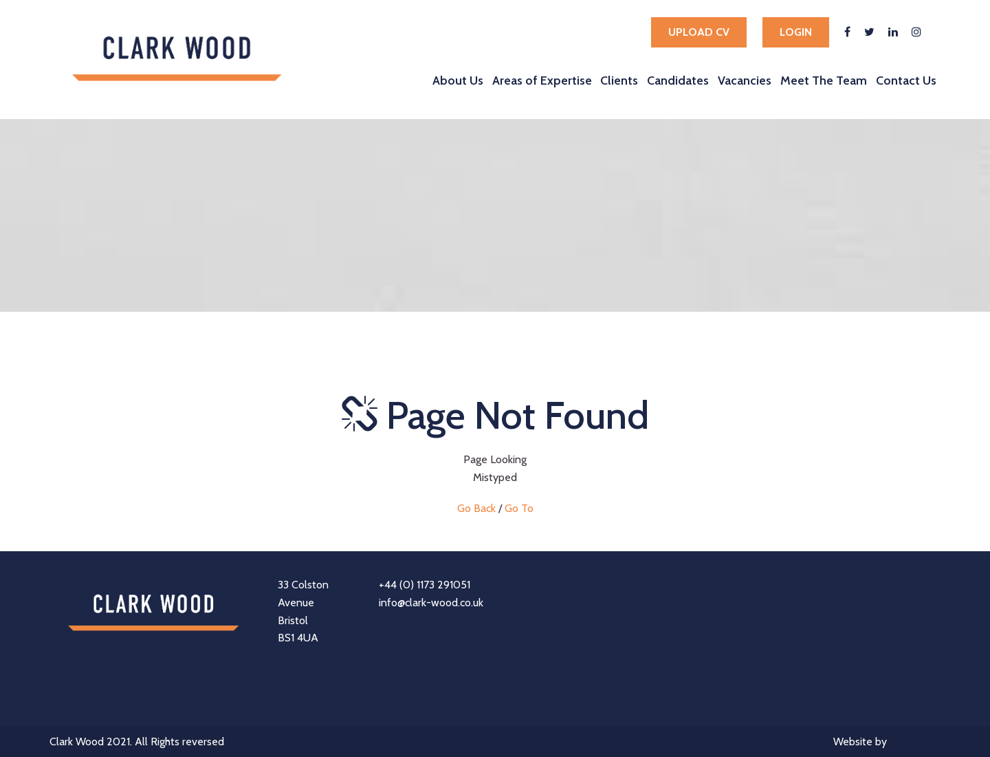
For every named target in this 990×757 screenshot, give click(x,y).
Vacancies (744, 80)
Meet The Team (823, 80)
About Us (457, 80)
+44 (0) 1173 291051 (424, 584)
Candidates (678, 80)
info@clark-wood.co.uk (431, 602)
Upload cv (698, 32)
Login (796, 32)
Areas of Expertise (542, 80)
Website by (886, 743)
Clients (619, 80)
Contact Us (906, 80)
